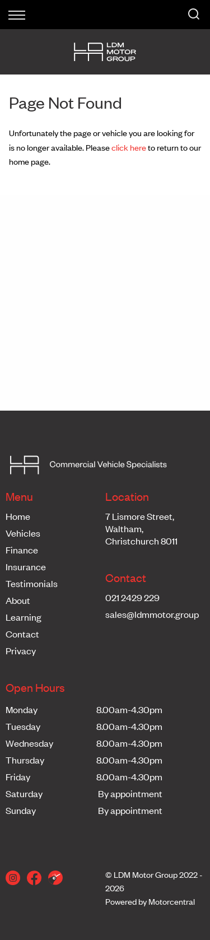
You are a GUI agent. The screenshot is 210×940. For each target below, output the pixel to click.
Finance (22, 549)
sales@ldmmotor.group (152, 614)
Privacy (21, 650)
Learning (23, 617)
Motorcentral (171, 901)
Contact (22, 633)
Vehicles (23, 533)
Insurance (26, 566)
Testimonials (32, 583)
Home (18, 516)
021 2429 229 (132, 597)
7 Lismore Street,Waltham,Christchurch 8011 (141, 528)
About (18, 600)
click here (128, 147)
